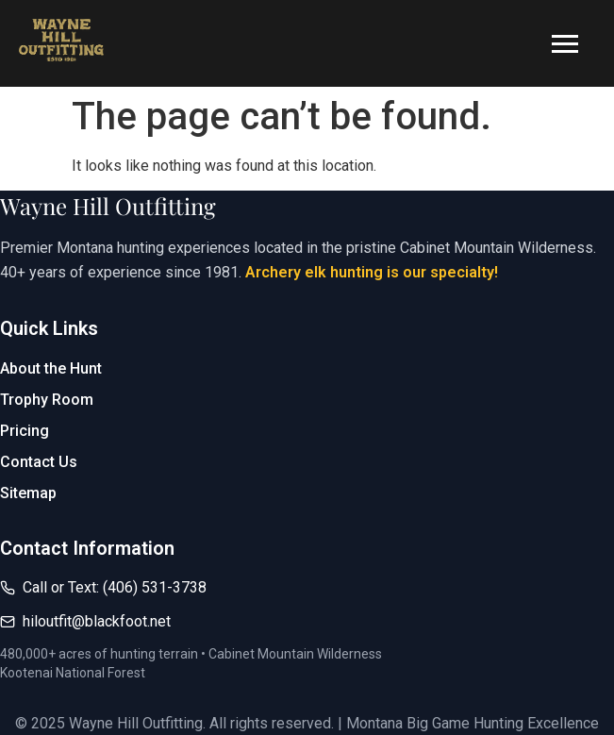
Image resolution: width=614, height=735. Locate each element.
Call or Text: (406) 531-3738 (115, 587)
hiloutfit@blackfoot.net (97, 621)
